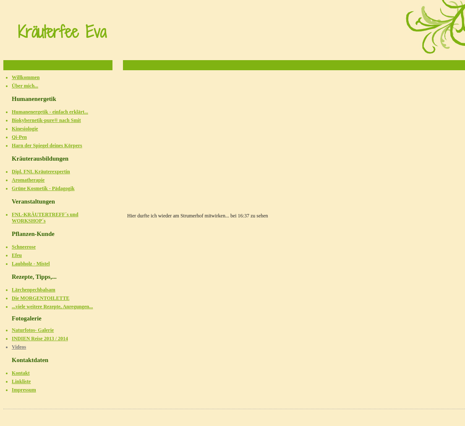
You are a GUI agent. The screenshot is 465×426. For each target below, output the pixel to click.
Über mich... (25, 86)
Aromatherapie (28, 180)
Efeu (17, 255)
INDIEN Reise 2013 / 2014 (40, 338)
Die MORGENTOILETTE (40, 298)
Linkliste (21, 381)
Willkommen (25, 77)
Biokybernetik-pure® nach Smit (46, 120)
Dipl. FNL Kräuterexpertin (41, 172)
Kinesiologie (25, 129)
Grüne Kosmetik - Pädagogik (43, 188)
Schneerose (24, 247)
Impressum (24, 390)
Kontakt (21, 373)
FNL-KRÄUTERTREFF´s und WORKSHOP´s (45, 218)
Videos (19, 347)
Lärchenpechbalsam (33, 290)
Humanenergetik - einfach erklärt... (50, 112)
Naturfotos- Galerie (33, 330)
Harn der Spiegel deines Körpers (47, 145)
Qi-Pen (19, 137)
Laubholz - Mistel (31, 264)
